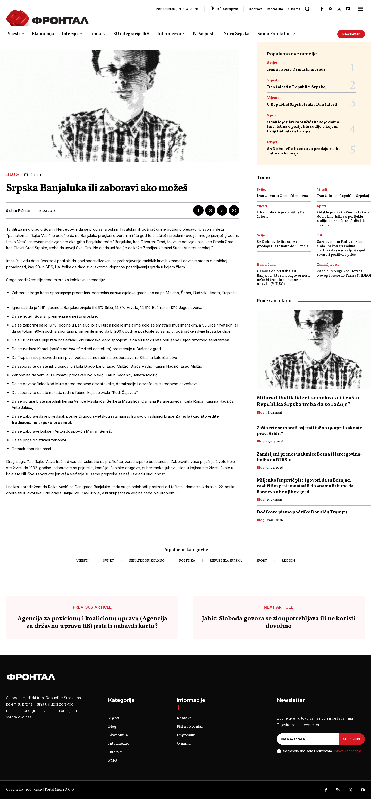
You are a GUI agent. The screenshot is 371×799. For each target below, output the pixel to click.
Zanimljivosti (328, 265)
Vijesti (273, 80)
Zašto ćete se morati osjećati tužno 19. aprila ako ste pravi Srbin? (309, 431)
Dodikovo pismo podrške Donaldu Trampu (302, 512)
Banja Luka (266, 265)
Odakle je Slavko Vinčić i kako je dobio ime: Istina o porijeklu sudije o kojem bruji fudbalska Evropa (303, 126)
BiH (320, 235)
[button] (307, 9)
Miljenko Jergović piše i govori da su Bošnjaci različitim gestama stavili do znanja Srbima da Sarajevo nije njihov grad (305, 486)
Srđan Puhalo (18, 211)
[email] (308, 739)
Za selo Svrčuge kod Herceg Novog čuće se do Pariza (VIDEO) (344, 273)
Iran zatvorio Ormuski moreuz (296, 69)
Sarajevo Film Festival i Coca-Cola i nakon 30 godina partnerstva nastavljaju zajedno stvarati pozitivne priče (343, 248)
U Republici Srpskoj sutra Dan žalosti (302, 104)
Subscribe (352, 739)
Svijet (272, 63)
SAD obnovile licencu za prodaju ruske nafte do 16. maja (304, 151)
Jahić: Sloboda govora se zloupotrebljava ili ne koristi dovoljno (279, 622)
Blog (12, 175)
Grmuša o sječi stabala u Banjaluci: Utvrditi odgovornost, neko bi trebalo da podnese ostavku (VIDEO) (283, 278)
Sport (272, 115)
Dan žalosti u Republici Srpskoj (296, 87)
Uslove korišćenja (347, 751)
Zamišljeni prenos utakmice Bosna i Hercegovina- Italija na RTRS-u (309, 457)
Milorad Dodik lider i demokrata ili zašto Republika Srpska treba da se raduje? (308, 401)
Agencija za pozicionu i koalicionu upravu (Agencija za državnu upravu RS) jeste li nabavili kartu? (92, 622)
